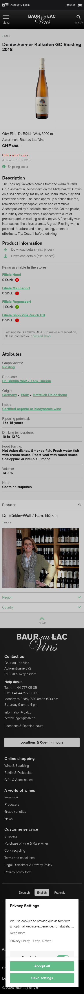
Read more (18, 933)
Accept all (42, 966)
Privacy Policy (20, 941)
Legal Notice (42, 941)
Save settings (42, 978)
